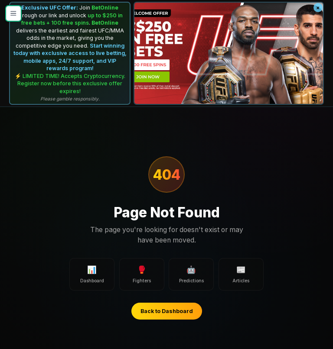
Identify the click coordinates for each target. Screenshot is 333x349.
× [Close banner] (318, 7)
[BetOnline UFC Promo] (229, 53)
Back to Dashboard (166, 311)
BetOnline (104, 7)
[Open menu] (13, 13)
